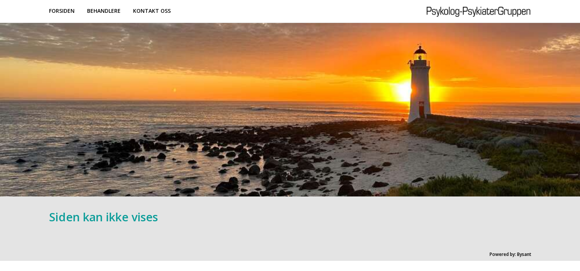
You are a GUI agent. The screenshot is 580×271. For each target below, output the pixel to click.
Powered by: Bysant (510, 254)
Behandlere (104, 10)
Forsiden (62, 10)
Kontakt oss (152, 10)
